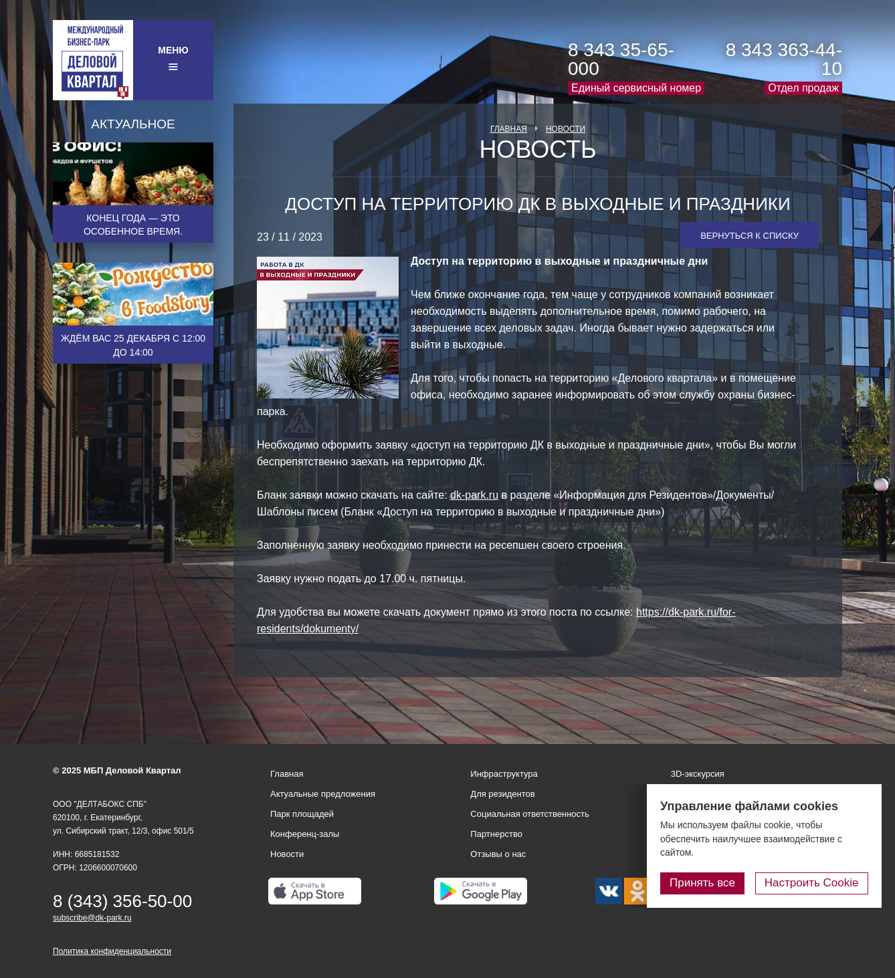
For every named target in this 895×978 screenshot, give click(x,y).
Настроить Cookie (812, 882)
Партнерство (496, 834)
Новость (537, 149)
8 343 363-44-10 (784, 59)
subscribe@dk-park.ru (92, 918)
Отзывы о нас (498, 854)
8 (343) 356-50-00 (122, 901)
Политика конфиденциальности (112, 951)
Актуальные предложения (322, 794)
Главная (508, 129)
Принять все (703, 882)
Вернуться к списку (749, 236)
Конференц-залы (304, 834)
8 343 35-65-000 (621, 59)
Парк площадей (302, 814)
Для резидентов (502, 794)
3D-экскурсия (697, 774)
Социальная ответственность (529, 814)
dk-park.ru (474, 495)
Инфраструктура (503, 774)
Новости (565, 129)
